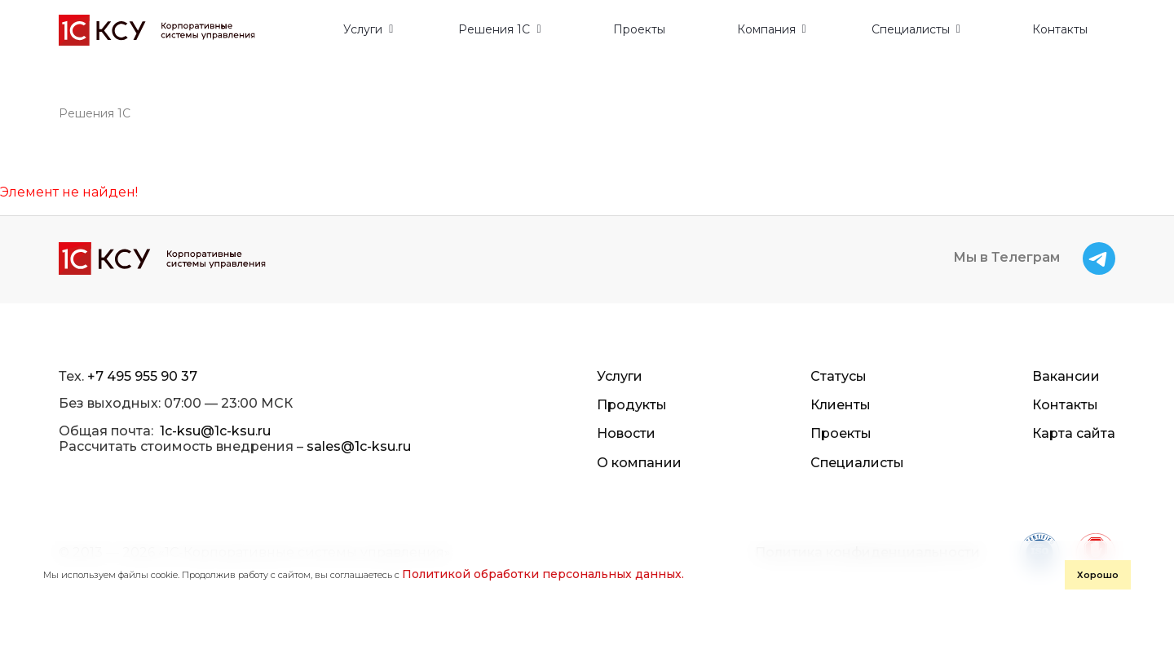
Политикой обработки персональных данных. (543, 574)
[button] (368, 30)
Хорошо (1098, 575)
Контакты (1060, 30)
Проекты (639, 30)
